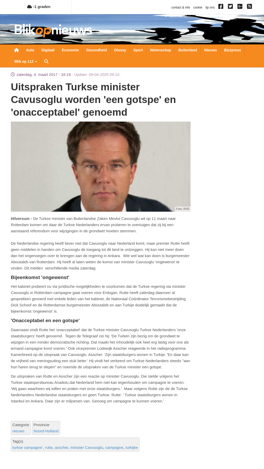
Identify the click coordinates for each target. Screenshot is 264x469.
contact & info (180, 7)
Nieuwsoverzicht (16, 50)
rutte (49, 447)
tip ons (209, 7)
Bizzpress (232, 50)
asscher (61, 447)
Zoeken (46, 61)
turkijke (132, 447)
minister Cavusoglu (86, 447)
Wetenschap (160, 50)
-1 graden (39, 6)
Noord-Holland (46, 431)
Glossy (120, 50)
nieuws (18, 431)
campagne (114, 447)
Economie (70, 50)
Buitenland (187, 50)
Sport (138, 50)
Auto (30, 50)
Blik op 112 (25, 61)
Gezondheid (96, 50)
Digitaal (48, 50)
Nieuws (210, 50)
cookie (197, 7)
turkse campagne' (27, 447)
